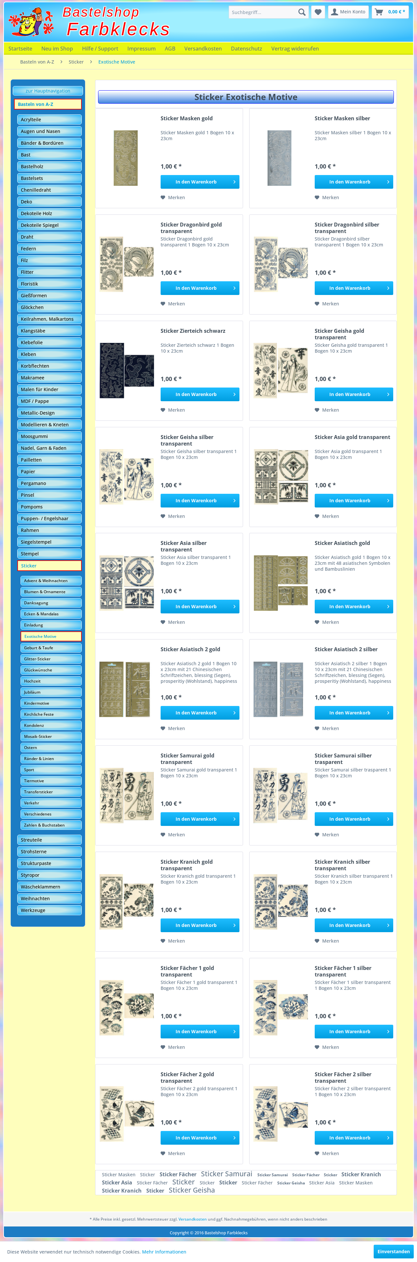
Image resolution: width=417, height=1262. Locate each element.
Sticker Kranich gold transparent (187, 865)
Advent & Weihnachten (46, 580)
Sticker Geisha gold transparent (339, 334)
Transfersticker (38, 792)
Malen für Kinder (39, 389)
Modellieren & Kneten (45, 424)
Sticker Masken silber (342, 118)
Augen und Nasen (40, 131)
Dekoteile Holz (36, 213)
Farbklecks (119, 29)
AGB (170, 48)
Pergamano (33, 483)
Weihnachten (35, 898)
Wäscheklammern (40, 887)
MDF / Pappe (35, 401)
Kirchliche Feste (39, 714)
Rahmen (30, 530)
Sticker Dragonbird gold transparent (191, 227)
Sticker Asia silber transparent (184, 546)
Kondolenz (34, 725)
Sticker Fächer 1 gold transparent (187, 971)
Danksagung (36, 603)
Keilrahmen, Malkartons (47, 319)
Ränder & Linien (39, 758)
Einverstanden (394, 1251)
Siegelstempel (36, 542)
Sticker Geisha (291, 1183)
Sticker (28, 566)
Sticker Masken (119, 1174)
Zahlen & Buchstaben (44, 825)
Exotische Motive (40, 636)
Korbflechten (35, 366)
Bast (25, 155)
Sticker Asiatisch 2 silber (346, 649)
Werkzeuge (33, 910)
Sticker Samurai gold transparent (187, 758)
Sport (29, 769)
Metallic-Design (38, 413)
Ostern (30, 747)
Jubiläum (32, 692)
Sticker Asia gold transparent (352, 437)
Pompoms (32, 507)
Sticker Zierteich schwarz (193, 331)
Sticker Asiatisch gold (342, 543)
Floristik (29, 284)
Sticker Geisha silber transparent (187, 440)
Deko (26, 201)
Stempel (30, 553)
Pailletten (31, 460)
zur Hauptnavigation (48, 91)
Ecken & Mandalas (41, 614)
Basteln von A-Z (35, 104)
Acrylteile (31, 119)
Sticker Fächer (179, 1174)
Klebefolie (32, 342)
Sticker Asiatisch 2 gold (190, 649)
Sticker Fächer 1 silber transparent (343, 971)
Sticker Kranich (361, 1174)
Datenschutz (246, 48)
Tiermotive (34, 781)
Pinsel (27, 495)
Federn (28, 248)
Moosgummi (34, 436)
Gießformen (34, 295)
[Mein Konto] (348, 12)
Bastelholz (32, 166)
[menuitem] (269, 12)
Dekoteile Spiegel (40, 225)
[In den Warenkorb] (200, 182)
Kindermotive (36, 703)
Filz (24, 260)
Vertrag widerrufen (295, 48)
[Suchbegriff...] (269, 12)
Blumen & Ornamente (44, 591)
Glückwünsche (38, 670)
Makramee (32, 377)
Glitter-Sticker (37, 659)
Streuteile (31, 840)
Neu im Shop (57, 48)
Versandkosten (203, 48)
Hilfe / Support (100, 48)
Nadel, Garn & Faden (43, 448)
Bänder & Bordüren (42, 143)
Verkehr (31, 803)
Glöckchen (32, 307)
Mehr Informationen (164, 1252)
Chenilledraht (36, 190)
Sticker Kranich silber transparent (342, 865)
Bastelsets (32, 178)
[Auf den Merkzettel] (173, 197)
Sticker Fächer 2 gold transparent (187, 1077)
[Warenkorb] (390, 12)
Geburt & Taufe (38, 648)
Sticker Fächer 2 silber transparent (343, 1077)
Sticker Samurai (227, 1173)
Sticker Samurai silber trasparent (343, 758)
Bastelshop (101, 12)
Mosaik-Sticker (38, 736)
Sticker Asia (118, 1182)
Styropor (30, 875)
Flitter (27, 272)
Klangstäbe (33, 331)
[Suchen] (302, 12)
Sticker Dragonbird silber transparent (347, 227)
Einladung (33, 625)
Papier (28, 471)
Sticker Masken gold (187, 118)
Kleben (28, 354)
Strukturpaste (36, 863)
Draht (27, 237)
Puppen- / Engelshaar (44, 518)
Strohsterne (34, 851)
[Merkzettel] (318, 12)
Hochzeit (32, 681)
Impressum (141, 48)
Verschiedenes (37, 814)
